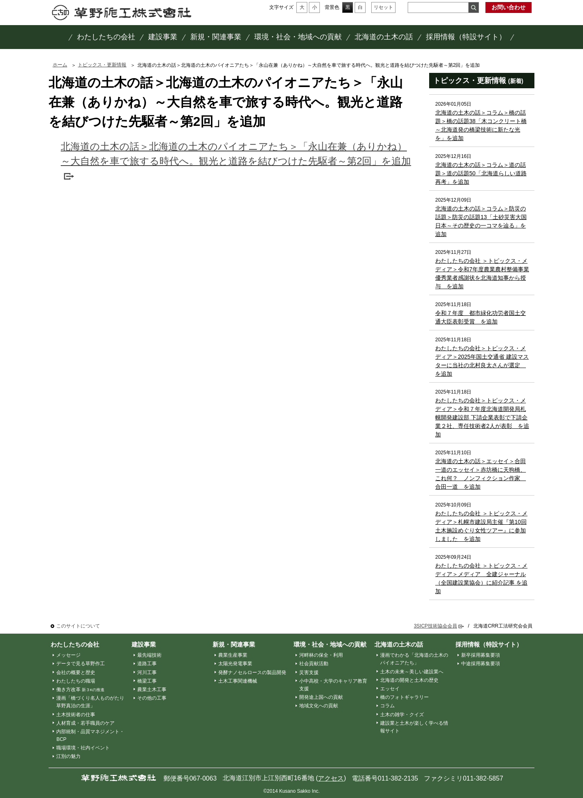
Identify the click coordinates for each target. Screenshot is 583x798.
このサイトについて (78, 626)
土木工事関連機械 (237, 681)
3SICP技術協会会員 (435, 626)
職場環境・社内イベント (83, 748)
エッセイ (390, 689)
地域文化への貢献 (318, 706)
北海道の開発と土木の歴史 (409, 680)
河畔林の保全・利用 (321, 655)
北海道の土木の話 (398, 644)
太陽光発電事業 (235, 663)
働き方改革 (80, 689)
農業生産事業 (232, 655)
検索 (473, 7)
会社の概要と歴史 (75, 672)
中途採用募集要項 (480, 663)
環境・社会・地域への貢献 (330, 644)
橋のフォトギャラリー (404, 697)
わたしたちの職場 (75, 681)
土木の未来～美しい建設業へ (411, 672)
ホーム (60, 65)
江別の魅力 (68, 756)
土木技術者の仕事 (75, 714)
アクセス (331, 778)
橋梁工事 (147, 681)
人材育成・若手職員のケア (85, 723)
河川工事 (147, 672)
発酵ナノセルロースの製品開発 (252, 672)
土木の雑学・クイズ (402, 714)
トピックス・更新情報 (102, 65)
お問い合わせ (509, 7)
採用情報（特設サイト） (488, 644)
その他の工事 (151, 698)
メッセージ (68, 655)
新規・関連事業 (234, 644)
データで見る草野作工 (80, 663)
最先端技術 (149, 655)
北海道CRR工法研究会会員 (502, 626)
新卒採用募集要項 (480, 655)
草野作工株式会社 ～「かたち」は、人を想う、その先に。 (121, 12)
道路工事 (147, 663)
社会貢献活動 (313, 663)
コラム (387, 706)
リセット (383, 7)
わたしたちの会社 (75, 644)
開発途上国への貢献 (321, 697)
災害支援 (309, 672)
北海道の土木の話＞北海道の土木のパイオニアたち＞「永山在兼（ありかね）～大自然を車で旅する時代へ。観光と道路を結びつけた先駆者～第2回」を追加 (236, 153)
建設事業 (144, 644)
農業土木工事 (151, 689)
